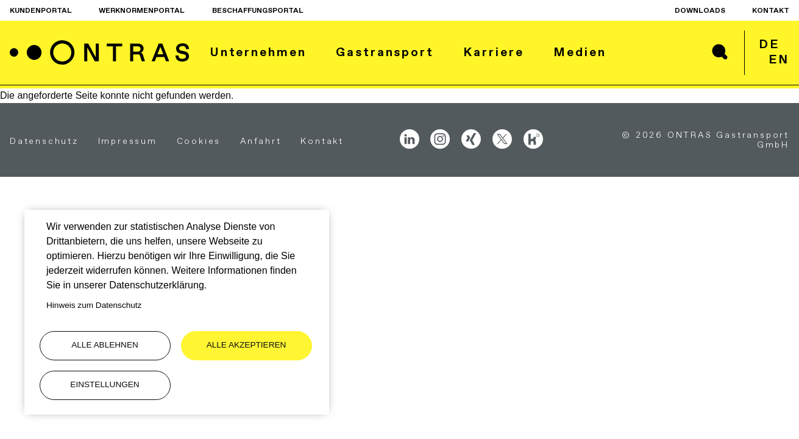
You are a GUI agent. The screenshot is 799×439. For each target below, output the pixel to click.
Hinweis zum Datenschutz (93, 305)
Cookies (199, 141)
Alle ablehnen (104, 344)
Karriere (493, 52)
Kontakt (770, 10)
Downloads (700, 10)
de (769, 44)
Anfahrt (261, 141)
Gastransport (385, 52)
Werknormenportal (142, 10)
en (779, 59)
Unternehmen (258, 52)
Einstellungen (104, 384)
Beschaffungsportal (258, 10)
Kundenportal (41, 10)
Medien (579, 52)
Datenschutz (44, 141)
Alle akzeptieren (246, 344)
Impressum (127, 141)
